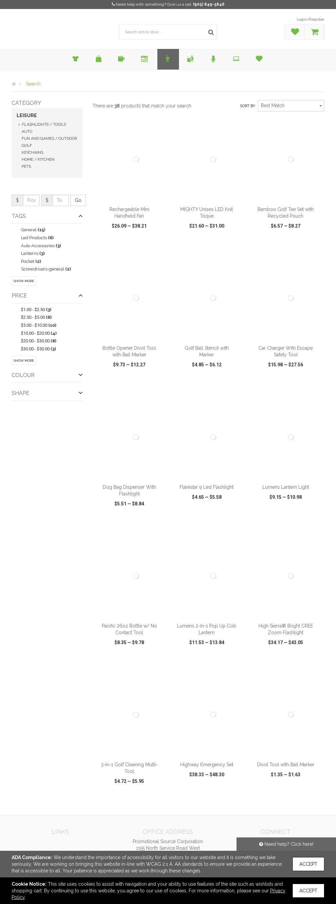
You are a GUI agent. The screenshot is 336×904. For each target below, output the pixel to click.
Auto (27, 131)
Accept (308, 864)
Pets (26, 166)
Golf (27, 145)
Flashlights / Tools (44, 124)
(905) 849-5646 (209, 4)
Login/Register (310, 19)
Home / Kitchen (38, 159)
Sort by (247, 106)
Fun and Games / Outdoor (49, 138)
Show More (24, 281)
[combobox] (291, 105)
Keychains (32, 152)
